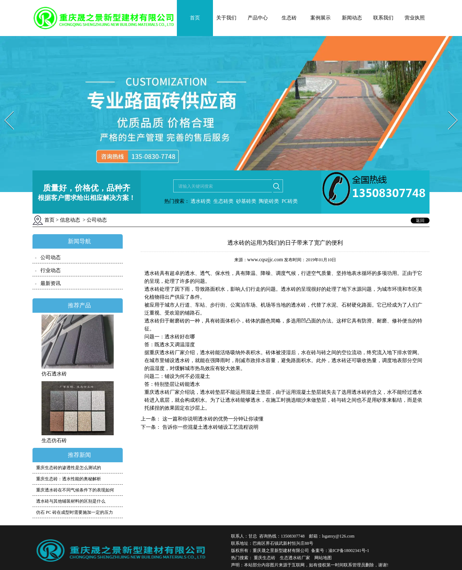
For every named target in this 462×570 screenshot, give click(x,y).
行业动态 (50, 270)
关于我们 (226, 18)
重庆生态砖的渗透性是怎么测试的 (68, 467)
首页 (195, 18)
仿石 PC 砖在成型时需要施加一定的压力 (74, 512)
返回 (420, 220)
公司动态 (50, 257)
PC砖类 (290, 201)
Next (449, 109)
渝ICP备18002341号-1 (348, 550)
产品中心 (258, 18)
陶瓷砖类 (268, 201)
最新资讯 (50, 283)
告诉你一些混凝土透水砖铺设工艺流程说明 (209, 427)
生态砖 (289, 18)
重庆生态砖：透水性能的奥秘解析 (68, 478)
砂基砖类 (246, 201)
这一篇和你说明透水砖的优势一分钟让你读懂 (212, 419)
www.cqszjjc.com (265, 259)
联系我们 (383, 18)
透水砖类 (200, 201)
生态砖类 (223, 201)
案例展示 (320, 18)
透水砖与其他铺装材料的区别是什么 (70, 501)
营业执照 (415, 18)
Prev (4, 109)
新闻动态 (352, 18)
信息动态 (70, 220)
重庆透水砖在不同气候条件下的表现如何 (75, 490)
